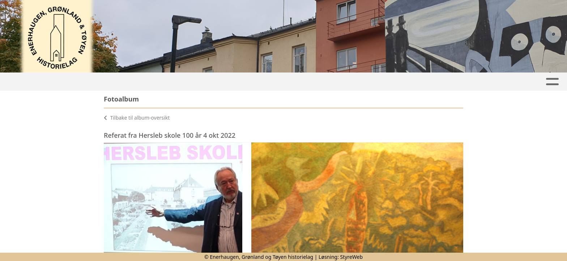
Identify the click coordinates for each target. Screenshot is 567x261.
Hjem (129, 81)
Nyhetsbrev (286, 81)
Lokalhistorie (227, 81)
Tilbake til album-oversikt (137, 117)
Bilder (333, 81)
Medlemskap (381, 81)
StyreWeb (351, 256)
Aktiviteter (168, 81)
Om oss (430, 81)
